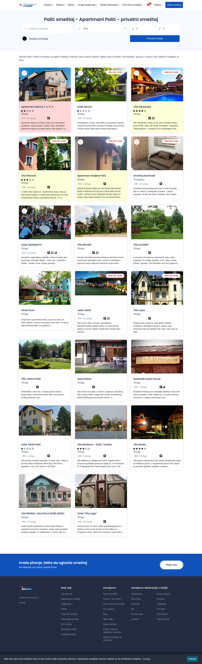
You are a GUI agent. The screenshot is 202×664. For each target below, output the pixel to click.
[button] (47, 38)
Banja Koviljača (163, 594)
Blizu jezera (85, 57)
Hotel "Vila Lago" (87, 513)
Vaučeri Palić (25, 57)
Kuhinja (74, 57)
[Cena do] (168, 29)
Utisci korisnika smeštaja (114, 604)
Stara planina (162, 614)
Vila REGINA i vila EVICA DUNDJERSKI (42, 513)
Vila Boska (139, 444)
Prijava (157, 5)
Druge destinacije (87, 5)
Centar (148, 57)
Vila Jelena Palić (31, 379)
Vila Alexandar (142, 106)
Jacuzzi (140, 57)
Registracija (67, 604)
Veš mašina (159, 57)
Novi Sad (161, 609)
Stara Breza (84, 379)
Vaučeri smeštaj (110, 594)
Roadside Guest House (147, 379)
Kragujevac (161, 604)
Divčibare (161, 599)
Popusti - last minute (112, 599)
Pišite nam (171, 565)
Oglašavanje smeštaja (70, 599)
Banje (71, 5)
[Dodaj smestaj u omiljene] (24, 73)
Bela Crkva (136, 599)
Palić (25, 114)
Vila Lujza (139, 310)
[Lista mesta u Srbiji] (101, 28)
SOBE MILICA (84, 106)
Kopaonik (135, 604)
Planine (60, 5)
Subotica (140, 179)
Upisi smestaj (174, 5)
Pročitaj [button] (146, 659)
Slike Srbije (108, 619)
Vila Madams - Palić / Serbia (94, 444)
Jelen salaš (84, 310)
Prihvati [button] (192, 659)
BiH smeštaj (66, 624)
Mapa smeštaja (109, 624)
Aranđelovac (136, 594)
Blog (105, 614)
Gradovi (48, 5)
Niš (132, 609)
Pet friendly (128, 57)
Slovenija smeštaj (68, 629)
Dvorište (117, 57)
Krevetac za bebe (50, 57)
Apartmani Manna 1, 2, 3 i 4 (37, 106)
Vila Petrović (28, 175)
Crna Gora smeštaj (132, 5)
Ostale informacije (110, 5)
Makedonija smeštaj (69, 619)
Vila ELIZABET (141, 244)
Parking (64, 57)
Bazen (96, 57)
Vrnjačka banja (163, 619)
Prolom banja (137, 614)
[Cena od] (141, 29)
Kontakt (22, 603)
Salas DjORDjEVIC (31, 244)
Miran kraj (106, 57)
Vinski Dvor (28, 310)
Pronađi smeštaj (155, 38)
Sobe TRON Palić (31, 444)
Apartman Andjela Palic (91, 175)
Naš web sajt (66, 594)
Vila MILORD (84, 244)
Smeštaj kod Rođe (144, 175)
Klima (37, 57)
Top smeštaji (108, 609)
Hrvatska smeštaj (68, 634)
